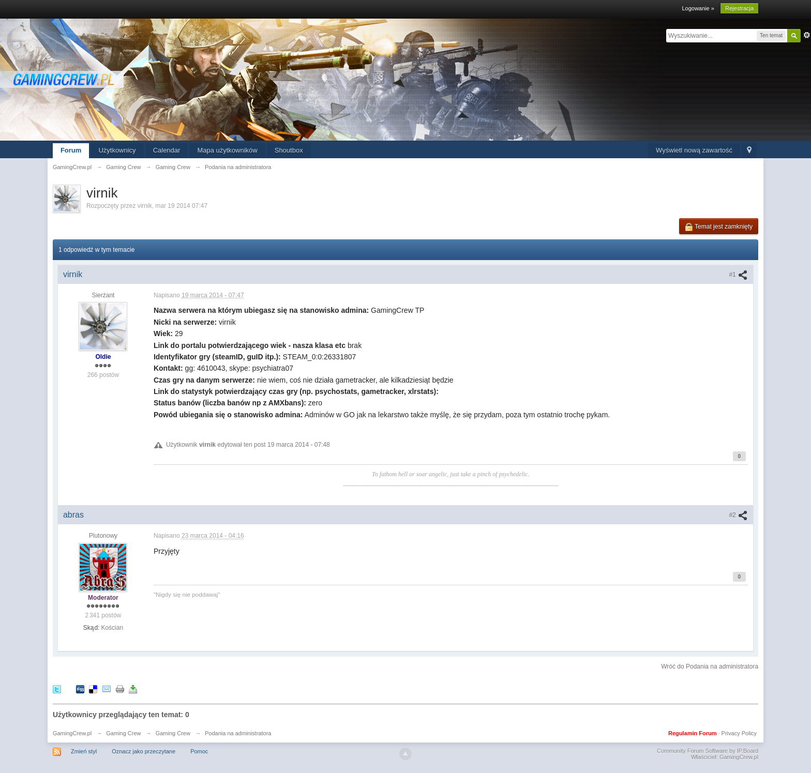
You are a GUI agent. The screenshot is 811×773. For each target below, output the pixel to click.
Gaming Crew (123, 733)
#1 (738, 274)
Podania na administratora (238, 733)
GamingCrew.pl (72, 733)
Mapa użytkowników (227, 150)
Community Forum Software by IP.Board (707, 751)
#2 (738, 515)
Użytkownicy (117, 150)
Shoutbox (289, 150)
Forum (71, 150)
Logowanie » (698, 8)
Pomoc (199, 751)
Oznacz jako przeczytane (143, 751)
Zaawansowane (807, 35)
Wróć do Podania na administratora (709, 666)
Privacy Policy (739, 733)
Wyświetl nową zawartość (694, 150)
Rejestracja (739, 8)
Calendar (167, 150)
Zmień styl (84, 751)
